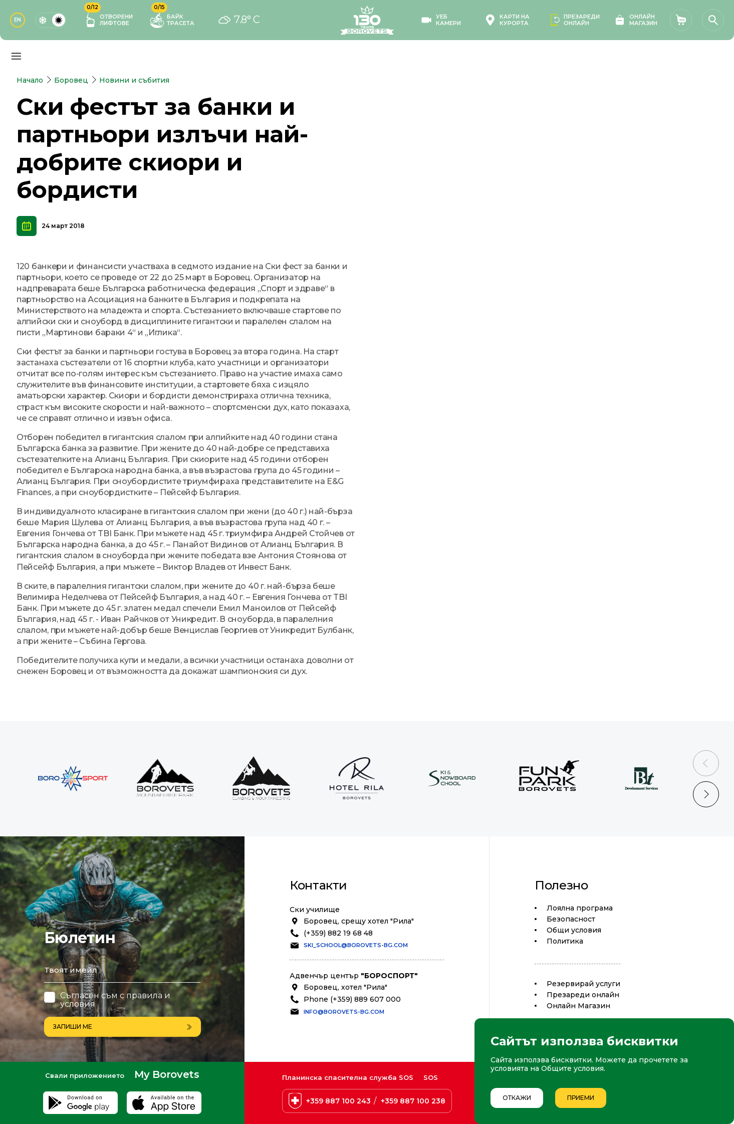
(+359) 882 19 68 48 (338, 933)
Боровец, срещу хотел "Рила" (359, 921)
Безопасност (571, 919)
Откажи (517, 1097)
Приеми (580, 1097)
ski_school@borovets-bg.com (356, 945)
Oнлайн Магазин (578, 1005)
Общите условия (572, 1068)
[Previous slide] (706, 763)
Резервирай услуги (583, 983)
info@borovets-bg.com (344, 1011)
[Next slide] (706, 794)
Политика (565, 941)
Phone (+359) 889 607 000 (352, 999)
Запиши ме (122, 1026)
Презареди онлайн (583, 994)
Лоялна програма (580, 908)
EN (17, 20)
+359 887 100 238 (413, 1100)
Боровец (71, 80)
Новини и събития (134, 80)
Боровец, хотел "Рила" (345, 987)
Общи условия (574, 930)
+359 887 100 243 (338, 1100)
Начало (30, 80)
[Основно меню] (16, 56)
